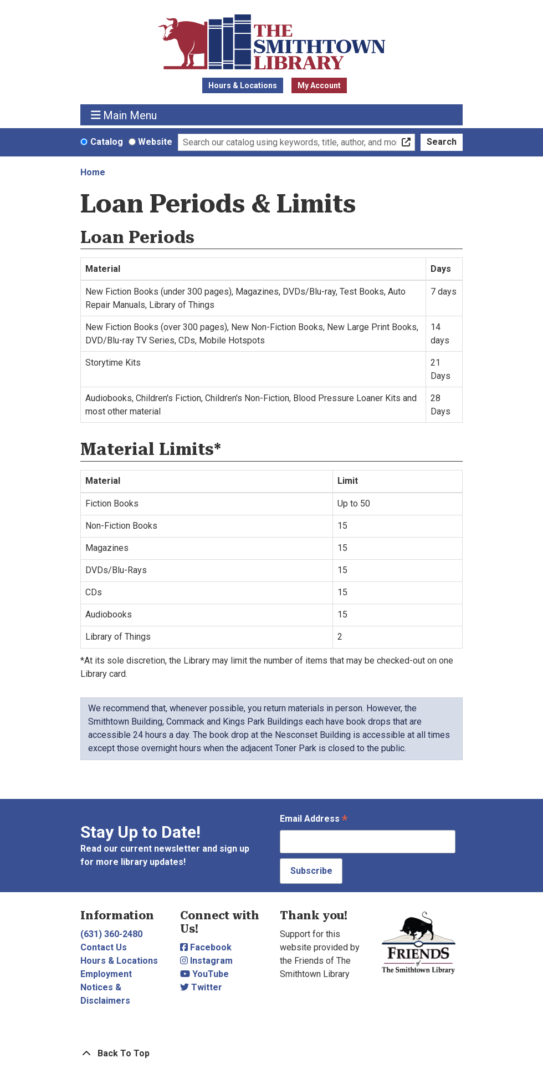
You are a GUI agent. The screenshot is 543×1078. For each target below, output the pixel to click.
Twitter (201, 987)
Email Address (313, 819)
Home (92, 172)
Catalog (106, 141)
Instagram (206, 960)
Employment (106, 974)
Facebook (206, 947)
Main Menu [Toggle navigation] (124, 115)
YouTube (204, 974)
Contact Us (103, 947)
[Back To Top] (271, 1053)
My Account (319, 85)
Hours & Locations (242, 85)
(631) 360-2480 (111, 934)
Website (155, 141)
